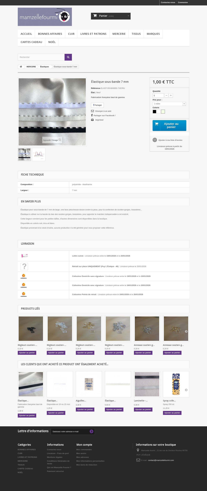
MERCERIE (119, 33)
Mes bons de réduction (86, 465)
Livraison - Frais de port (58, 453)
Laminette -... (141, 400)
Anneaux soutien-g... (144, 345)
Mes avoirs (81, 453)
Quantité (156, 91)
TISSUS (136, 33)
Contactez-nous (168, 2)
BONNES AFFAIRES (50, 33)
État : (93, 92)
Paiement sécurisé (55, 471)
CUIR (71, 33)
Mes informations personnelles (90, 461)
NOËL (52, 42)
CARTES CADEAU (31, 42)
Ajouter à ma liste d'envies (170, 140)
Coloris (156, 107)
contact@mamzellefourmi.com (161, 460)
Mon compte (84, 444)
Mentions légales (54, 457)
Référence (95, 88)
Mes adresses (82, 457)
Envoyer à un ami (103, 111)
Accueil (26, 33)
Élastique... (23, 400)
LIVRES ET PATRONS (93, 33)
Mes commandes (84, 449)
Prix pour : (158, 100)
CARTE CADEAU (25, 469)
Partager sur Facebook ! (105, 115)
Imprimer (100, 120)
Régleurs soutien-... (27, 345)
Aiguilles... (81, 400)
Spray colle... (169, 400)
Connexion (183, 2)
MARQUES (153, 33)
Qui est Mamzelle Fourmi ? (59, 467)
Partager (97, 105)
